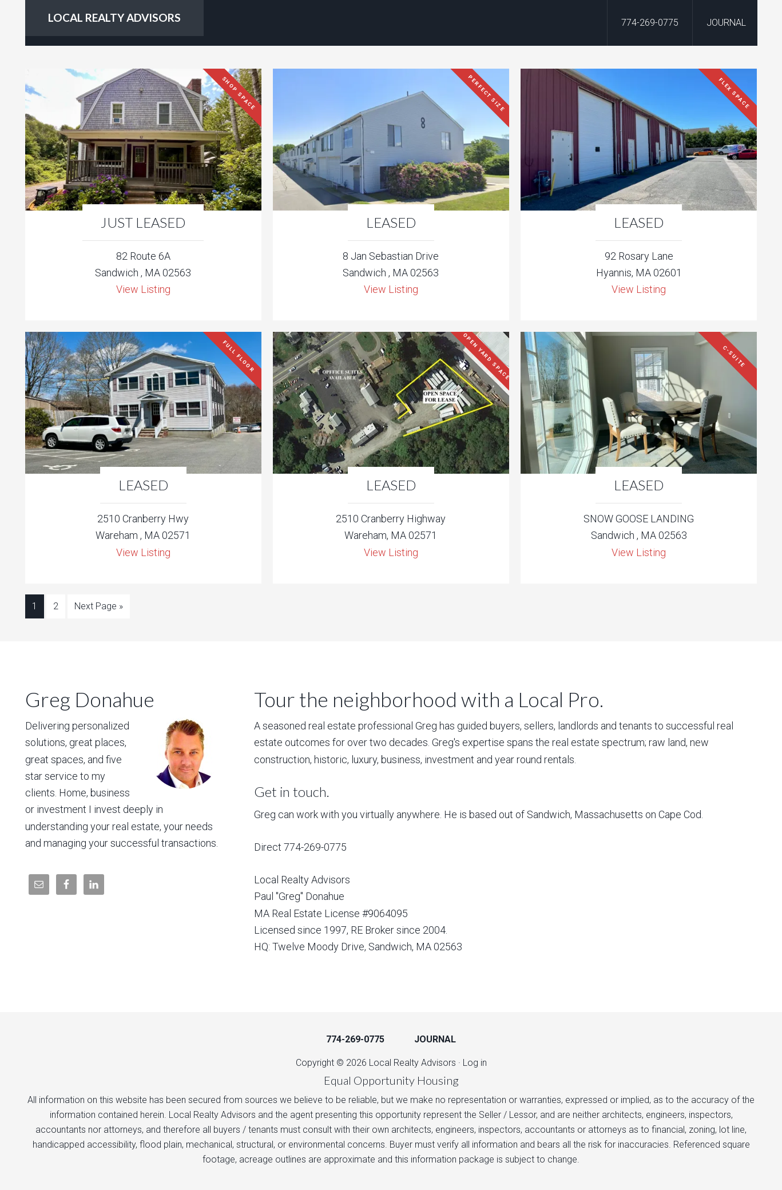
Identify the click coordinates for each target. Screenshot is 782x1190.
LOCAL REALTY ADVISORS (114, 17)
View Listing (143, 289)
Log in (475, 1062)
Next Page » (98, 606)
